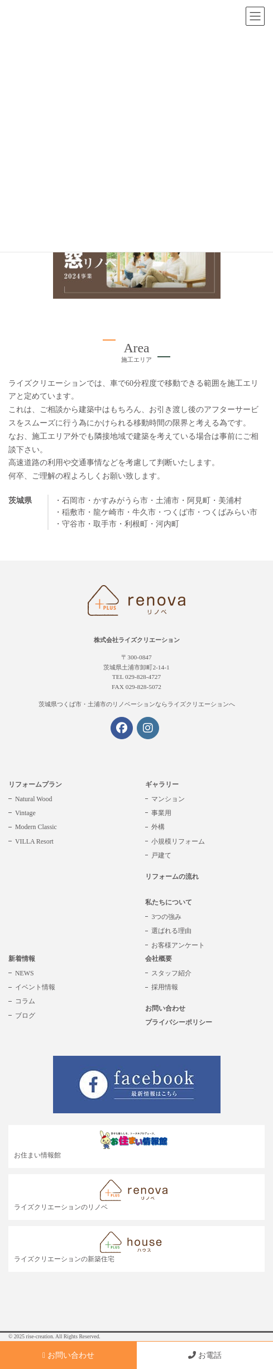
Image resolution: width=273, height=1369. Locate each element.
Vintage (25, 813)
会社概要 (158, 959)
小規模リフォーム (178, 841)
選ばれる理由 (171, 931)
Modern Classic (36, 827)
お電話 (205, 1355)
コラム (25, 1001)
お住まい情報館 (93, 1145)
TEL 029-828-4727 (136, 676)
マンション (168, 799)
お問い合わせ (165, 1008)
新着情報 (21, 959)
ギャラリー (162, 784)
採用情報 (164, 987)
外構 (158, 827)
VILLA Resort (34, 841)
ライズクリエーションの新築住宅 (93, 1247)
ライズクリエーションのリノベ (93, 1196)
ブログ (25, 1015)
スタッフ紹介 (171, 973)
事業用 (161, 813)
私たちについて (168, 902)
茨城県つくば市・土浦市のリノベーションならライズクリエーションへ (137, 704)
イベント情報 (35, 987)
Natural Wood (33, 799)
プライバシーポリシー (178, 1022)
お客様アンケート (178, 945)
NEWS (24, 973)
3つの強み (166, 917)
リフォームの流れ (172, 876)
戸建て (161, 855)
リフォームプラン (35, 784)
